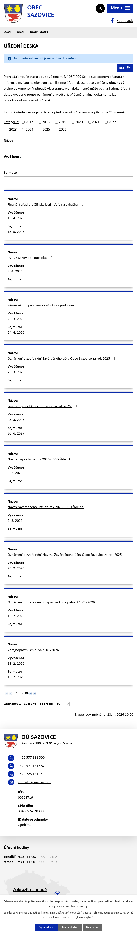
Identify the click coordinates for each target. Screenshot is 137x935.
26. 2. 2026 (16, 570)
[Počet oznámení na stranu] (62, 705)
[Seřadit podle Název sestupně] (15, 143)
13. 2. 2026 (16, 617)
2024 (29, 131)
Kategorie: (11, 123)
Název (8, 142)
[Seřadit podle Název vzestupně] (15, 141)
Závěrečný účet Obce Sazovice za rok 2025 (43, 408)
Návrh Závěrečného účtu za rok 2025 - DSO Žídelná (49, 508)
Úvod (7, 33)
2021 (95, 123)
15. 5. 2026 (16, 233)
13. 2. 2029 (16, 679)
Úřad (20, 33)
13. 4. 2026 (16, 220)
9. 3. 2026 (15, 475)
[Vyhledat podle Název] (68, 150)
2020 (79, 123)
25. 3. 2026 (16, 321)
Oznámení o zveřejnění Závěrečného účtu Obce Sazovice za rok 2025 (62, 360)
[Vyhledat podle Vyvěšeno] (68, 166)
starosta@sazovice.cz (34, 784)
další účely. (82, 906)
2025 (46, 131)
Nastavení (92, 927)
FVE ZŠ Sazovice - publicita (31, 259)
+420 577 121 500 (31, 760)
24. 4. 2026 (16, 334)
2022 (112, 123)
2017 (29, 123)
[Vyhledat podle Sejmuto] (68, 182)
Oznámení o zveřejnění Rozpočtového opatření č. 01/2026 (55, 604)
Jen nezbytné (70, 927)
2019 (62, 123)
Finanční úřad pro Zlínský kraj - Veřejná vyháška (46, 206)
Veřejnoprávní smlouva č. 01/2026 (37, 651)
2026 (62, 131)
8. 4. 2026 (15, 273)
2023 (13, 131)
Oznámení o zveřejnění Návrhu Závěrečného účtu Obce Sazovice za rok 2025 (68, 556)
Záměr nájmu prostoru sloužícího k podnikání (45, 307)
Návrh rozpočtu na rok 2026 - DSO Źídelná (43, 461)
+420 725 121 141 (31, 776)
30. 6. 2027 (16, 435)
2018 (46, 123)
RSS (125, 69)
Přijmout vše (46, 927)
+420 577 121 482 (31, 768)
